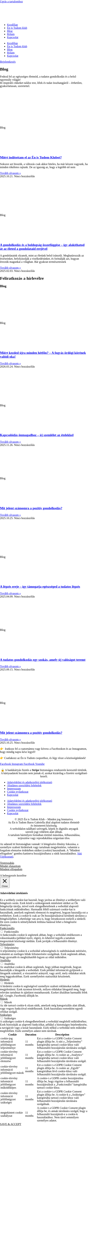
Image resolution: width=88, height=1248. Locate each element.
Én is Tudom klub (17, 27)
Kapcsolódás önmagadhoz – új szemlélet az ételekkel (37, 435)
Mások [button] (4, 998)
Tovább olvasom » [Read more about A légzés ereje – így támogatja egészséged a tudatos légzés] (10, 593)
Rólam (11, 34)
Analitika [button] (5, 960)
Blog (9, 31)
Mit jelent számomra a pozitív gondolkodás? (31, 508)
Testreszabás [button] (7, 862)
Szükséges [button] (6, 1014)
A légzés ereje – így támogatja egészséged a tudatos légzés (40, 586)
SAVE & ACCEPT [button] (10, 1124)
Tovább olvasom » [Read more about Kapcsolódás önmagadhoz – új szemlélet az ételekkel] (10, 441)
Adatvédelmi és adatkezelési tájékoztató (29, 782)
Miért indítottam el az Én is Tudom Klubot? (31, 157)
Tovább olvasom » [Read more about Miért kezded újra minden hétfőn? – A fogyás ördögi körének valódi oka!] (10, 363)
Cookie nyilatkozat (17, 791)
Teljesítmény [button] (7, 944)
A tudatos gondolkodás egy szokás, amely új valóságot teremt (42, 660)
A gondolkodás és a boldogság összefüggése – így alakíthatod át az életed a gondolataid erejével (42, 247)
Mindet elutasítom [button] (10, 866)
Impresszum (14, 788)
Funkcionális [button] (7, 928)
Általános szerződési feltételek (24, 785)
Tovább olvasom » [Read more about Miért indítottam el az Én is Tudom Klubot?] (10, 173)
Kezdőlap (12, 24)
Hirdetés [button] (5, 979)
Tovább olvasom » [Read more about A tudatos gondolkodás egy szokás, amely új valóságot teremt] (10, 666)
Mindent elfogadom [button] (11, 869)
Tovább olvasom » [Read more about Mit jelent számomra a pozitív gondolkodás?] (10, 514)
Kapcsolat (12, 37)
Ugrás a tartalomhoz (11, 1)
